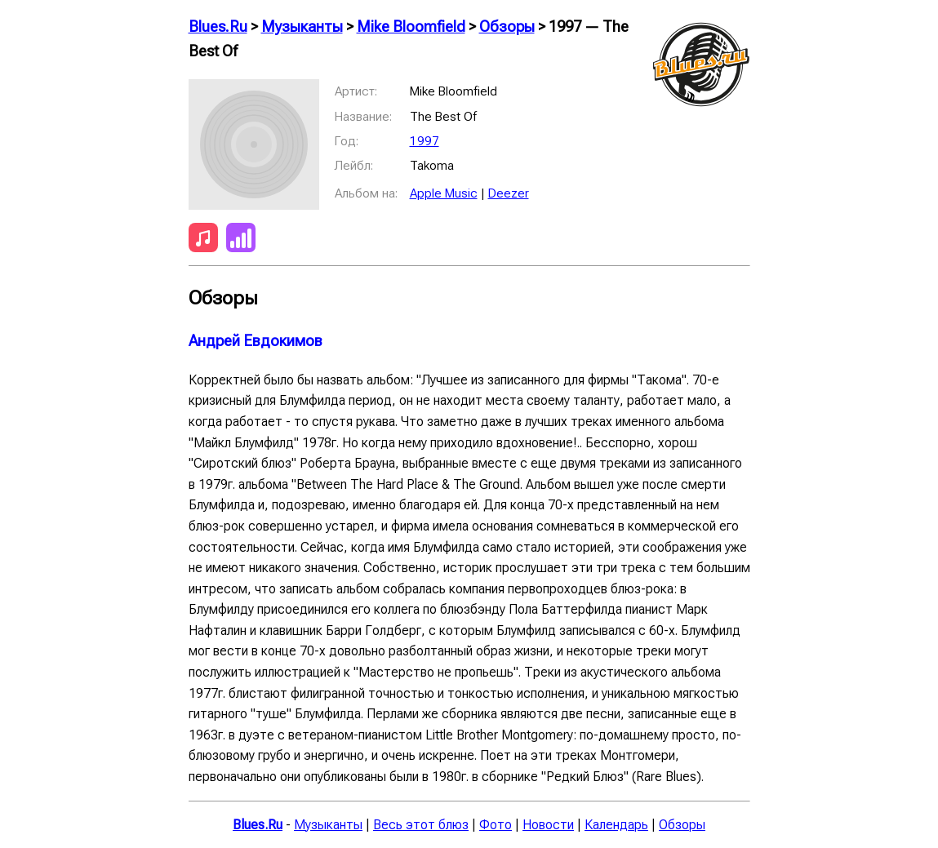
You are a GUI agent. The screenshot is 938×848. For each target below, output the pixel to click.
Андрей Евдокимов (255, 341)
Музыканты (302, 27)
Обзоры (507, 27)
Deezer (508, 193)
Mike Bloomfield (411, 27)
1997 (424, 141)
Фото (495, 824)
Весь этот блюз (421, 824)
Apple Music (444, 193)
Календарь (616, 824)
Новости (548, 824)
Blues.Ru (218, 27)
